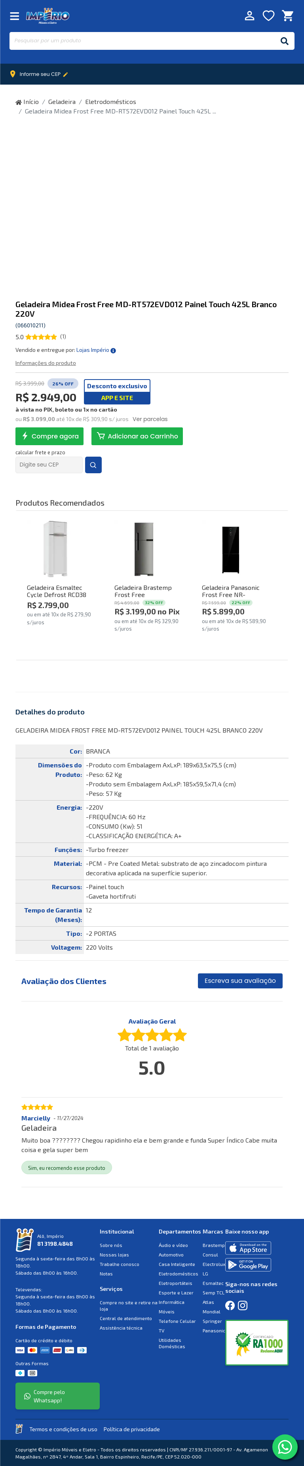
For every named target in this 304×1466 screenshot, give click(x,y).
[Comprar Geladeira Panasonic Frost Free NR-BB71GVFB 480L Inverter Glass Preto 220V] (230, 549)
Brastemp (214, 1245)
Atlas (208, 1302)
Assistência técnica (121, 1327)
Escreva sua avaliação (240, 980)
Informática (171, 1302)
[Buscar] (284, 41)
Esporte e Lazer (176, 1292)
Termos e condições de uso (63, 1429)
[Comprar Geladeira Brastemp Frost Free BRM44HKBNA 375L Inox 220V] (143, 549)
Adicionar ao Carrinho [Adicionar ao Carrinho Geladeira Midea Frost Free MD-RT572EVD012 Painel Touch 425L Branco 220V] (137, 436)
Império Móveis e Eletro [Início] (48, 16)
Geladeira (62, 101)
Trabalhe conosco (119, 1264)
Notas (106, 1273)
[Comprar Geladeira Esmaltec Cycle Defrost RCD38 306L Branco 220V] (55, 549)
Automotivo (171, 1254)
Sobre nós (111, 1245)
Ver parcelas (150, 419)
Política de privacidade (132, 1429)
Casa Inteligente (177, 1264)
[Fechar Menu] (15, 15)
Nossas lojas (114, 1254)
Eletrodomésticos (110, 101)
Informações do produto (45, 362)
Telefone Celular (177, 1321)
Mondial (211, 1311)
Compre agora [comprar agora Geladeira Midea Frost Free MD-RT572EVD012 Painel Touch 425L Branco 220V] (49, 436)
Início (27, 101)
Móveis (167, 1311)
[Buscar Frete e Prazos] (93, 465)
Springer (212, 1321)
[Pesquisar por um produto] (142, 41)
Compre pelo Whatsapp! (44, 1396)
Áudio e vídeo (173, 1245)
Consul (210, 1254)
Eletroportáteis (175, 1283)
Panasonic (214, 1330)
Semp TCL (213, 1292)
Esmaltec (213, 1283)
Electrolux (214, 1264)
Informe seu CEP (40, 74)
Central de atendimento (126, 1318)
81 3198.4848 (55, 1243)
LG (205, 1273)
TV (161, 1330)
